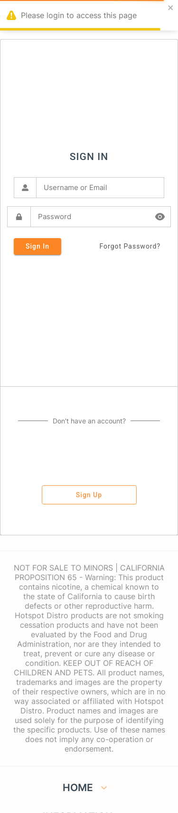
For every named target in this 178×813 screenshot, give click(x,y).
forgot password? (129, 246)
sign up (89, 495)
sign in (37, 246)
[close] (171, 8)
